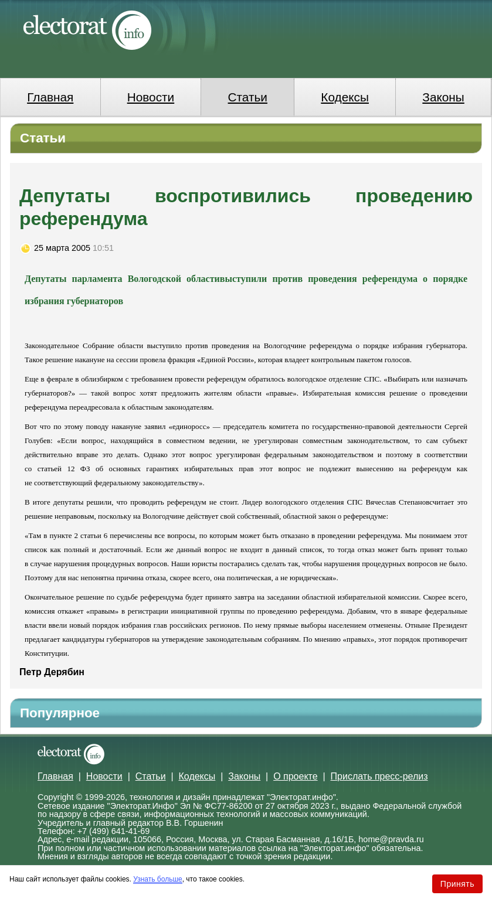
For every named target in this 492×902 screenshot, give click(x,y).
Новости (151, 97)
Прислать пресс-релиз (379, 776)
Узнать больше (157, 879)
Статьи (247, 97)
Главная (50, 97)
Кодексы (345, 97)
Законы (443, 97)
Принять (457, 884)
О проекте (295, 776)
